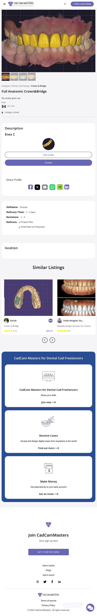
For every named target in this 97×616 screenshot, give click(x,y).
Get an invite (48, 494)
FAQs (48, 570)
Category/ (6, 85)
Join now (48, 402)
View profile (48, 154)
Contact (48, 162)
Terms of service (48, 600)
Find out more (48, 448)
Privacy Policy (48, 605)
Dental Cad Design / (21, 85)
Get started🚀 (73, 605)
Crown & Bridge (38, 85)
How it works (48, 565)
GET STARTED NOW (48, 552)
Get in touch (48, 575)
